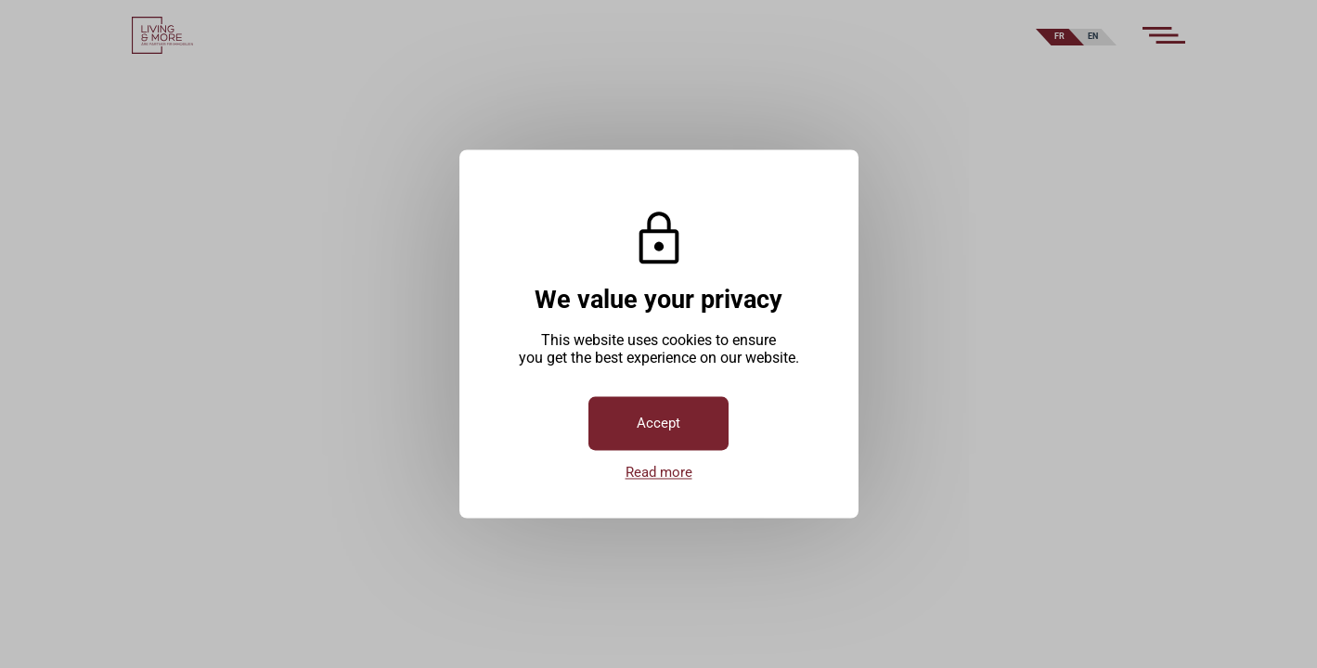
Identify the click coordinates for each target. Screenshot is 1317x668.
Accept (658, 424)
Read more (659, 473)
